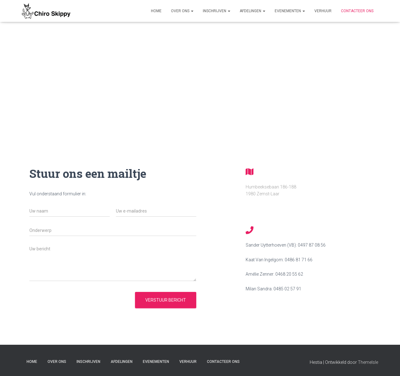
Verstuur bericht (165, 300)
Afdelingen (252, 11)
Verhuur (323, 11)
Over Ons (182, 11)
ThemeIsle (368, 362)
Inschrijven (216, 11)
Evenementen (290, 11)
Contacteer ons (357, 11)
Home (156, 11)
